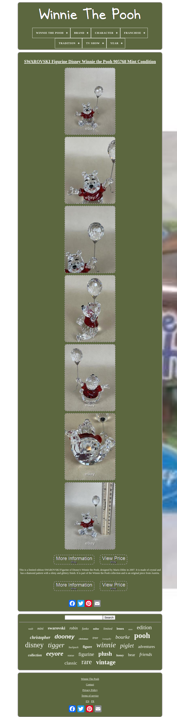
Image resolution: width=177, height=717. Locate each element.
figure (87, 647)
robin (73, 628)
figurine (86, 654)
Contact (90, 684)
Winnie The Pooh (90, 678)
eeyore (54, 653)
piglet (127, 645)
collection (35, 655)
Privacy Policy (89, 690)
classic (71, 663)
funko (85, 628)
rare (87, 662)
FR (92, 701)
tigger (56, 645)
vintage (105, 662)
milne (96, 628)
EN (87, 701)
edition (144, 627)
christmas (83, 638)
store (130, 629)
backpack (73, 647)
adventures (146, 647)
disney (34, 645)
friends (145, 654)
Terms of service (90, 695)
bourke (122, 637)
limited (107, 628)
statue (71, 655)
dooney (64, 636)
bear (131, 654)
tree (95, 638)
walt (30, 628)
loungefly (106, 638)
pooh (142, 635)
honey (120, 655)
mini (40, 628)
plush (105, 654)
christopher (40, 637)
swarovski (56, 628)
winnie (106, 645)
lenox (120, 628)
